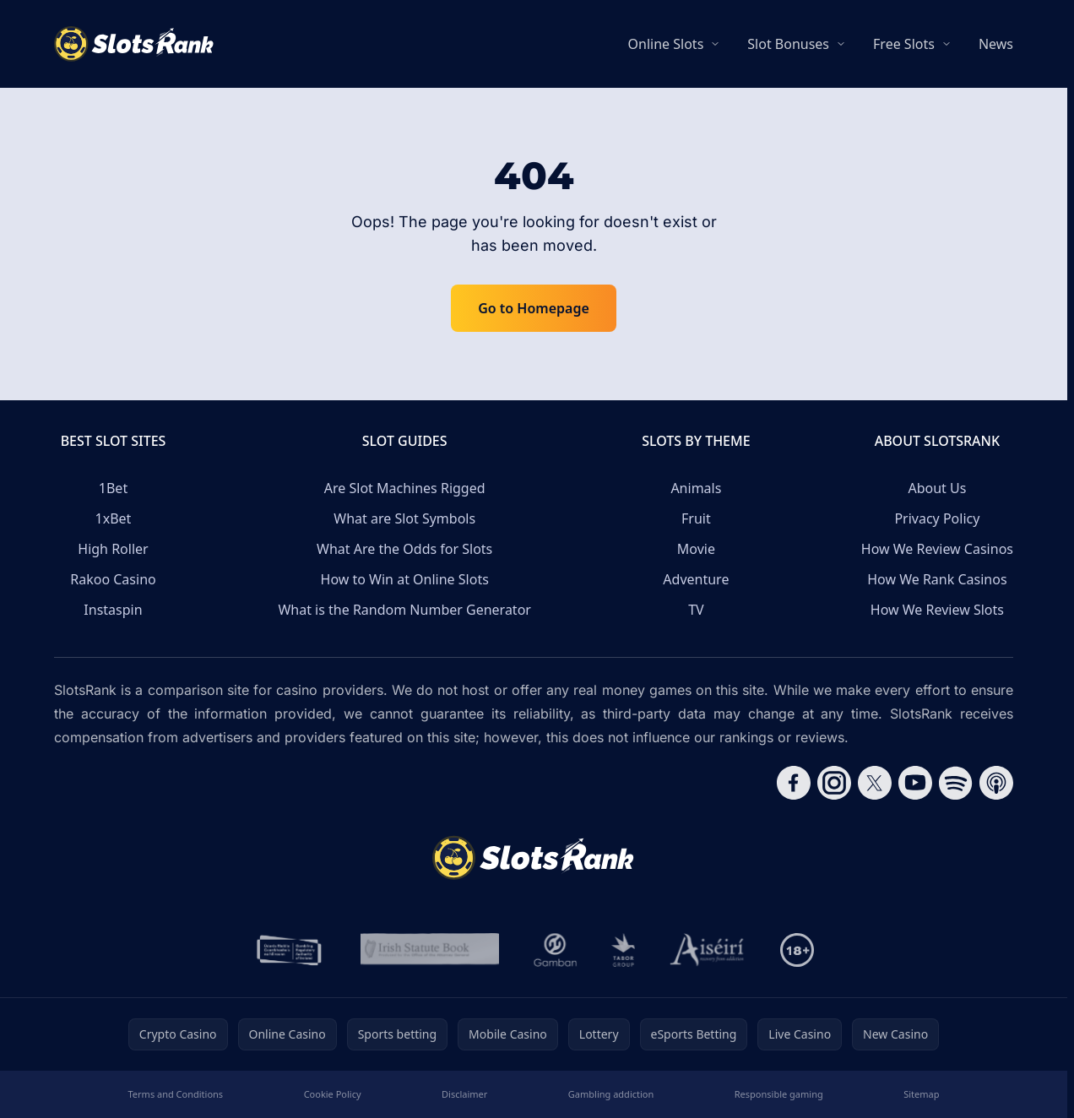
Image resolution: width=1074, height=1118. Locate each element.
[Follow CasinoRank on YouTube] (915, 783)
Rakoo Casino (112, 579)
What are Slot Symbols (404, 518)
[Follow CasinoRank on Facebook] (794, 783)
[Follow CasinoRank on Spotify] (956, 783)
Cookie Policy (332, 1094)
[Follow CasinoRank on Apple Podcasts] (996, 783)
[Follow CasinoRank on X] (875, 783)
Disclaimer (464, 1094)
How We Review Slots (937, 609)
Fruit (696, 518)
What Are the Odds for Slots (404, 549)
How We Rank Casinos (936, 579)
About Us (937, 488)
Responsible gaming (779, 1094)
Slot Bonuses (788, 44)
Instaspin (113, 609)
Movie (696, 549)
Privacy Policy (936, 518)
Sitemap (921, 1094)
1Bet (113, 488)
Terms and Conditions (176, 1094)
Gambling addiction (611, 1094)
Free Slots (904, 44)
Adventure (696, 579)
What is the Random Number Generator (404, 609)
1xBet (113, 518)
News (996, 44)
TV (696, 609)
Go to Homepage (533, 308)
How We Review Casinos (937, 549)
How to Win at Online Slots (405, 579)
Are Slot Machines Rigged (404, 488)
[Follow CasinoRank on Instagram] (834, 783)
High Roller (113, 549)
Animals (695, 488)
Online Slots (666, 44)
